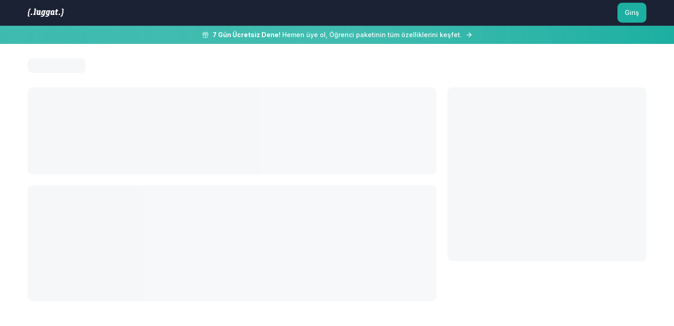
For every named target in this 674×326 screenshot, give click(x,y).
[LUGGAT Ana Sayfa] (46, 12)
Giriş (632, 12)
